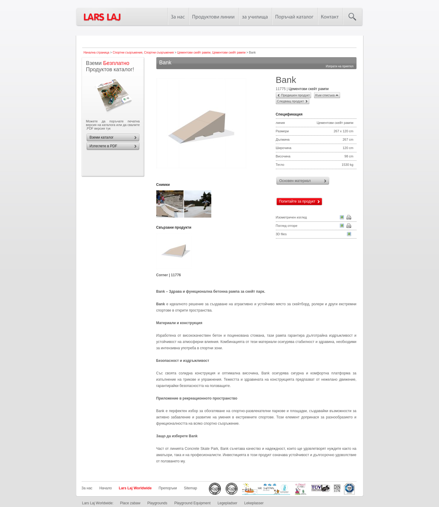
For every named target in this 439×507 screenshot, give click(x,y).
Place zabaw (130, 503)
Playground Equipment (192, 503)
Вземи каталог (102, 137)
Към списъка (325, 95)
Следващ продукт (290, 101)
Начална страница (96, 52)
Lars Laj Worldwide (135, 488)
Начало (105, 488)
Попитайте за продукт (297, 201)
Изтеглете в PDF (103, 146)
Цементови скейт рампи (194, 52)
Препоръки (168, 488)
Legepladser (227, 503)
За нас (87, 488)
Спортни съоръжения (127, 52)
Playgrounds (157, 503)
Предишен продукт (295, 95)
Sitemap (190, 488)
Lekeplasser (254, 503)
